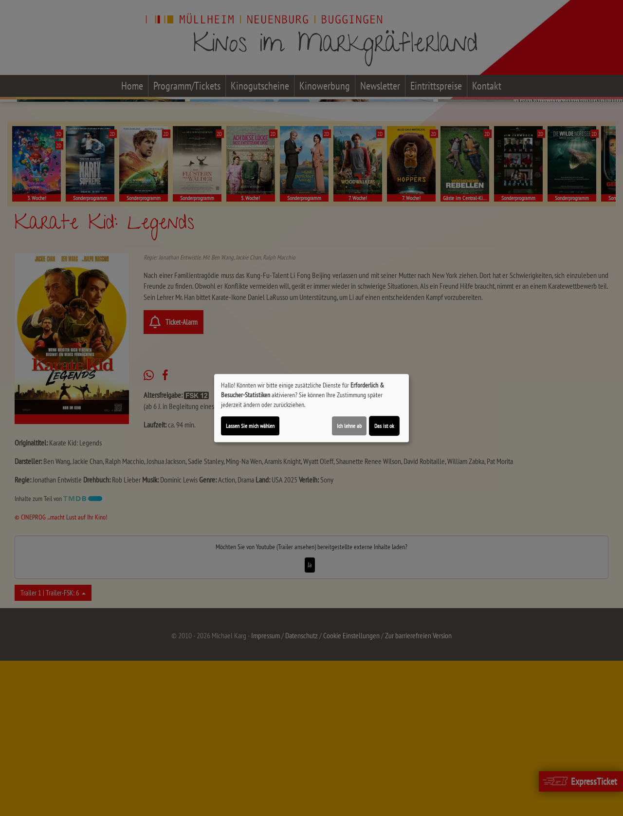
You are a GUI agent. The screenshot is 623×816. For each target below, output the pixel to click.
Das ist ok (384, 425)
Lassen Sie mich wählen (250, 425)
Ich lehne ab (349, 425)
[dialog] (311, 408)
